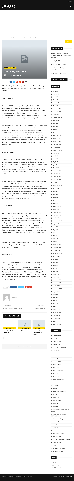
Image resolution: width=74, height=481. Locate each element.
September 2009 (57, 289)
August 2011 (56, 224)
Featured (55, 359)
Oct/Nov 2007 (56, 422)
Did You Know (56, 350)
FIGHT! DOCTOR (57, 364)
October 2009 (56, 286)
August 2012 (56, 188)
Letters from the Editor (59, 391)
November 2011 (57, 215)
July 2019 (55, 91)
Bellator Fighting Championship (61, 347)
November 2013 (57, 144)
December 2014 (57, 108)
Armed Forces (57, 341)
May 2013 (55, 162)
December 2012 (57, 176)
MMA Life (55, 406)
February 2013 (57, 170)
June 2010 (55, 262)
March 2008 (56, 321)
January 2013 (56, 173)
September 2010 (57, 253)
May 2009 (55, 300)
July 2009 (55, 294)
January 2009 (56, 309)
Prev (5, 338)
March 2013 (56, 168)
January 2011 (56, 241)
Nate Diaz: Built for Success (58, 73)
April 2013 (55, 165)
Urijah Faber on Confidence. (58, 64)
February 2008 (57, 324)
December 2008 (57, 312)
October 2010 (56, 250)
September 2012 (57, 185)
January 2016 (56, 103)
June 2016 (55, 97)
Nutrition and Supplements (60, 419)
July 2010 (55, 259)
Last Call (55, 388)
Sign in (70, 1)
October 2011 (56, 218)
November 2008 (57, 315)
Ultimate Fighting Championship (61, 439)
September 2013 (57, 150)
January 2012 (56, 209)
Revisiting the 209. (56, 61)
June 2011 (55, 227)
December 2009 (57, 280)
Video (54, 445)
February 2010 (57, 274)
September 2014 (57, 117)
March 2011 (56, 235)
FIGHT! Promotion (58, 370)
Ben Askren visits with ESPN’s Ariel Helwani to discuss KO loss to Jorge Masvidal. (61, 55)
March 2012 (56, 203)
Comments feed (56, 467)
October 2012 (56, 182)
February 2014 (57, 135)
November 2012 (57, 179)
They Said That (57, 436)
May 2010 (55, 265)
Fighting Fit (56, 376)
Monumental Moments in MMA (12, 308)
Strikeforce (56, 430)
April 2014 (55, 132)
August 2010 (56, 256)
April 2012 (55, 200)
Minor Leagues (57, 400)
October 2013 (56, 147)
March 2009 (56, 306)
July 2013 (55, 156)
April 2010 (55, 268)
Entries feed (55, 465)
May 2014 (55, 129)
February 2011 (57, 238)
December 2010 (57, 244)
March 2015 (56, 106)
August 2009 (56, 291)
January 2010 (56, 277)
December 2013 (57, 141)
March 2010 (56, 271)
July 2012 (55, 191)
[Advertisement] (37, 23)
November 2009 (57, 283)
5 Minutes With (57, 335)
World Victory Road (58, 451)
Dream (54, 353)
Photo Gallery (56, 425)
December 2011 (57, 212)
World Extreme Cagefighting (60, 448)
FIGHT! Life (56, 367)
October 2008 (56, 318)
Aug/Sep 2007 (56, 344)
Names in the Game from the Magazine (10, 67)
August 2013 (56, 153)
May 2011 (55, 229)
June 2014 (55, 126)
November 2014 (57, 111)
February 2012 (57, 206)
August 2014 (56, 120)
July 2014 (55, 123)
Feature (55, 356)
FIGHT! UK (55, 373)
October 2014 (56, 114)
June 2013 (55, 159)
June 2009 (55, 297)
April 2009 (55, 303)
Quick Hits (55, 428)
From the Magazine (58, 379)
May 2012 (55, 197)
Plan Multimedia (67, 476)
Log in (54, 462)
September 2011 (57, 221)
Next (10, 338)
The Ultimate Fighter (58, 433)
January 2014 (56, 138)
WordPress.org (56, 470)
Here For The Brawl (40, 308)
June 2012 (55, 194)
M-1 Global (56, 394)
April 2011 (55, 232)
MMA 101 (55, 403)
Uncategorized (57, 442)
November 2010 (57, 247)
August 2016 (56, 94)
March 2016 (56, 100)
